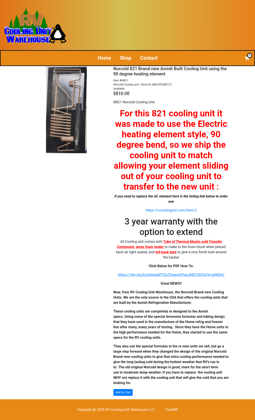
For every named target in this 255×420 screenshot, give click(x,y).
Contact (149, 58)
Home (104, 58)
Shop (125, 58)
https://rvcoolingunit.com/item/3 (171, 210)
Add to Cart (123, 392)
